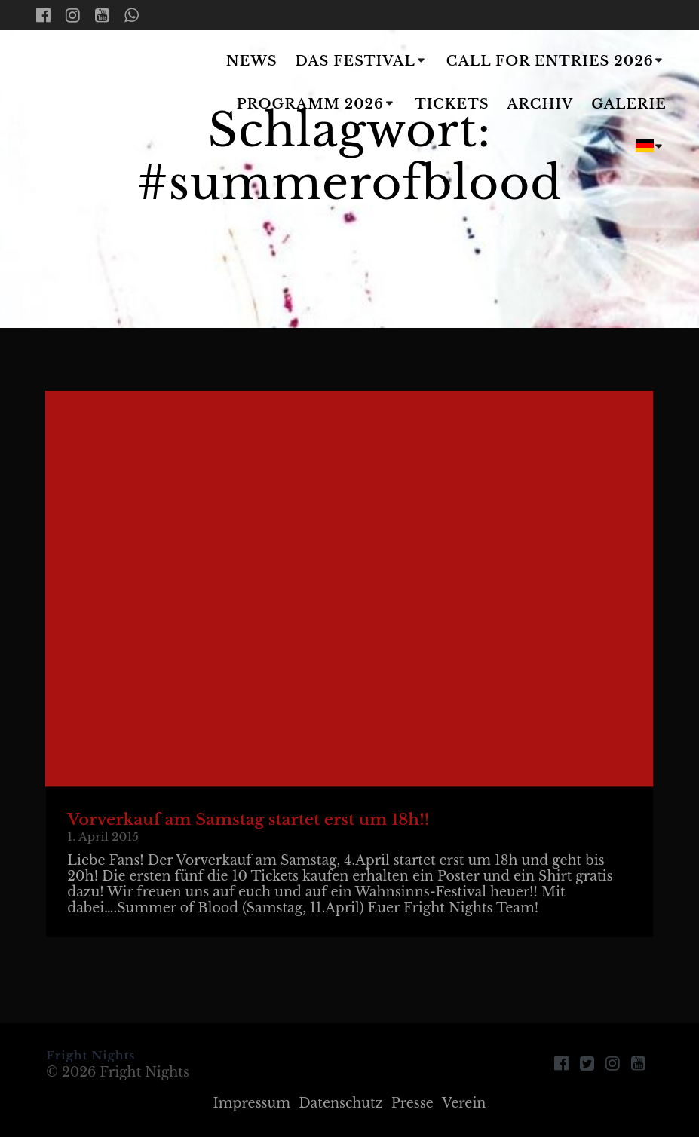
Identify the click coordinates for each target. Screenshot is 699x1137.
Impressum (252, 1103)
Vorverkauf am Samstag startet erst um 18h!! (248, 819)
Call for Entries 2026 (550, 61)
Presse (412, 1103)
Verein (464, 1103)
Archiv (540, 104)
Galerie (629, 104)
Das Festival (355, 61)
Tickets (452, 104)
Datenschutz (340, 1103)
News (251, 61)
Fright (114, 105)
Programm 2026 (310, 104)
